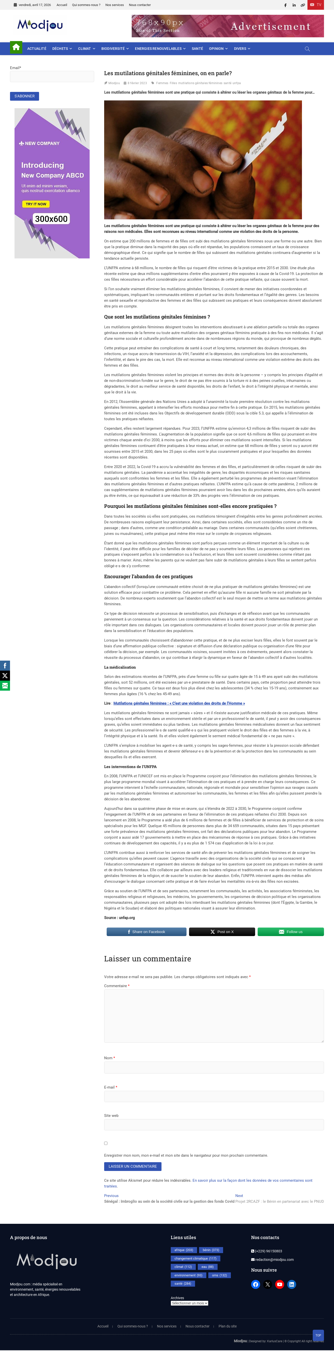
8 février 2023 (137, 83)
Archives (177, 1298)
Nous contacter (140, 5)
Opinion (216, 49)
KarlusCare (274, 1341)
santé (227, 83)
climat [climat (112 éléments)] (183, 1267)
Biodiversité (113, 49)
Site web (111, 1115)
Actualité (36, 49)
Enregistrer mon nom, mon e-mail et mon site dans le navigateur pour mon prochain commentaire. (186, 1155)
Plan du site (228, 1327)
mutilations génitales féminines (200, 83)
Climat (84, 49)
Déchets (60, 49)
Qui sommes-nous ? (86, 5)
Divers (240, 49)
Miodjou (114, 83)
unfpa (237, 83)
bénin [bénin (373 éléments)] (211, 1250)
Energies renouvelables (158, 49)
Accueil (62, 5)
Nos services (114, 5)
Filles (173, 83)
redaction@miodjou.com (272, 1260)
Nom (109, 1058)
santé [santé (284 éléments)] (183, 1284)
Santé (197, 49)
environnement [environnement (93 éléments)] (189, 1275)
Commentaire (116, 986)
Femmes (162, 83)
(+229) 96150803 (266, 1252)
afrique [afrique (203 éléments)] (184, 1250)
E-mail (110, 1087)
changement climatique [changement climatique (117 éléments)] (196, 1259)
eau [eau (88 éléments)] (208, 1267)
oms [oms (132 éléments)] (219, 1275)
